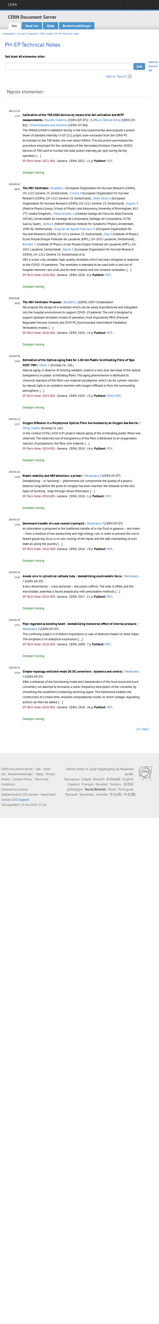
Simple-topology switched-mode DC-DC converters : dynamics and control (72, 671)
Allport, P (132, 203)
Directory (146, 6)
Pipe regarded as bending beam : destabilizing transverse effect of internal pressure (79, 624)
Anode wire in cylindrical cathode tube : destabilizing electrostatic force (72, 576)
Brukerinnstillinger (77, 26)
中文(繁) (130, 794)
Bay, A (108, 234)
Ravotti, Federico (56, 120)
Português (125, 789)
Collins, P (75, 193)
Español (74, 784)
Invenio (23, 789)
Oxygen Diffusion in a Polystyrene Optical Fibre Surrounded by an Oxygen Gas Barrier (81, 423)
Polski (112, 789)
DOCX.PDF (114, 396)
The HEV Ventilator (36, 188)
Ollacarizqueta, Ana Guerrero (49, 125)
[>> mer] (143, 729)
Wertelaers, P (93, 476)
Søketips (153, 62)
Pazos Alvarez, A (64, 214)
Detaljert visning (33, 172)
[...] (38, 156)
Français (88, 784)
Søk (14, 26)
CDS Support (20, 800)
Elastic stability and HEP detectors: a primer (52, 476)
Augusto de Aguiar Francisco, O (74, 229)
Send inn (31, 26)
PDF (110, 161)
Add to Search (116, 76)
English (127, 779)
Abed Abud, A (102, 198)
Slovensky (86, 794)
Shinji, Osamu (31, 428)
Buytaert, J (58, 188)
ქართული (75, 789)
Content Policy (22, 779)
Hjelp (50, 26)
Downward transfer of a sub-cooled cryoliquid (53, 523)
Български (72, 779)
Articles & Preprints (27, 33)
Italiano (115, 784)
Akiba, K (48, 224)
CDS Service (30, 794)
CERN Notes (46, 33)
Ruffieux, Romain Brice (105, 120)
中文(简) (116, 794)
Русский (71, 794)
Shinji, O (44, 365)
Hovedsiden (8, 33)
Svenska (102, 794)
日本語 (128, 784)
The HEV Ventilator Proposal (42, 302)
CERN (12, 4)
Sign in (132, 6)
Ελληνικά (113, 779)
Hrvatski (102, 784)
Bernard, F (29, 244)
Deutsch (99, 779)
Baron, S (68, 249)
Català (86, 779)
